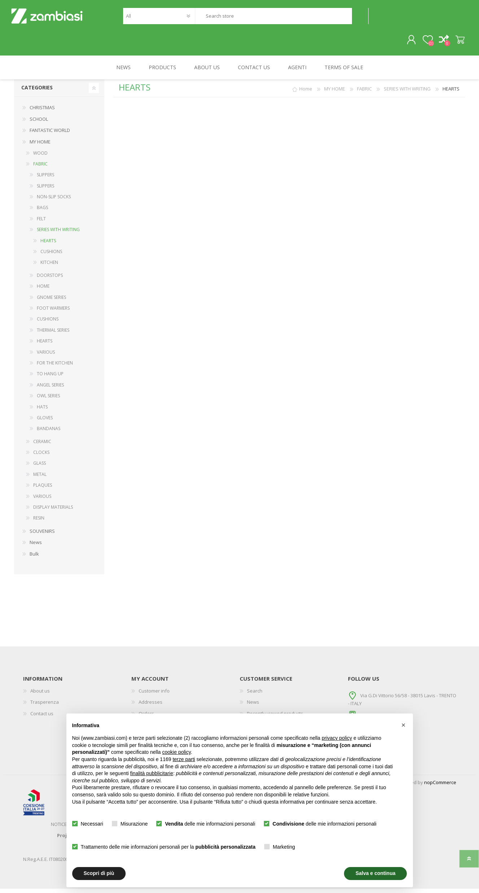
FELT (41, 223)
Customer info (154, 695)
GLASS (39, 468)
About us (40, 695)
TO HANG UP (50, 378)
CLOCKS (41, 457)
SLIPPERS (45, 179)
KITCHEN (49, 267)
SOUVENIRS (42, 535)
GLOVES (45, 422)
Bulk (34, 558)
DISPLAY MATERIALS (53, 511)
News (36, 547)
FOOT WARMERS (53, 312)
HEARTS (48, 245)
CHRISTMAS (42, 112)
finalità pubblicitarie (151, 773)
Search (360, 18)
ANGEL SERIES (50, 389)
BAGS (42, 212)
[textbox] (273, 18)
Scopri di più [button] (99, 873)
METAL (40, 479)
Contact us (41, 718)
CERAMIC (42, 446)
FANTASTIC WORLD (50, 135)
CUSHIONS (51, 256)
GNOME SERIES (51, 302)
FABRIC (40, 168)
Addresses (150, 706)
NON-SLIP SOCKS (54, 201)
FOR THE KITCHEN (55, 367)
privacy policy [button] (337, 738)
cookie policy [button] (176, 752)
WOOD (40, 157)
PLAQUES (42, 490)
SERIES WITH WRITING (58, 234)
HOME (43, 291)
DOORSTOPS (50, 280)
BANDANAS (48, 433)
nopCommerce (440, 786)
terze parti (184, 759)
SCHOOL (39, 123)
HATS (42, 411)
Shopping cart (457, 42)
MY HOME (40, 146)
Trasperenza (44, 706)
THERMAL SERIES (53, 334)
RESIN (38, 523)
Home (305, 93)
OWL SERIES (48, 400)
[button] (403, 725)
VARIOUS (46, 356)
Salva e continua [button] (375, 873)
